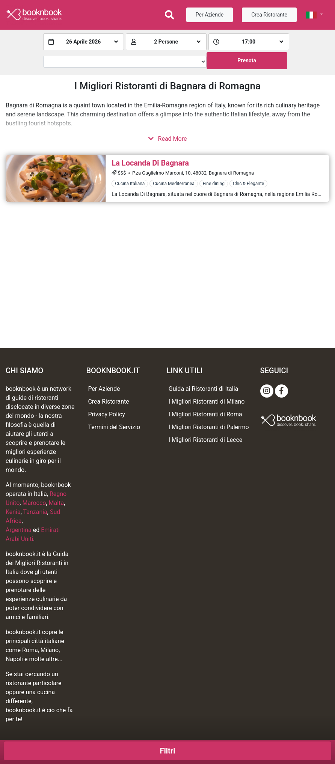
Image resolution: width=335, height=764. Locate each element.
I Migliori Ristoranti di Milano (207, 401)
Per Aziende (209, 15)
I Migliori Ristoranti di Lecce (206, 439)
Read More (167, 138)
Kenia (13, 511)
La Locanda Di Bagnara (150, 162)
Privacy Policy (106, 414)
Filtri (167, 750)
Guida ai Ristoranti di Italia (203, 388)
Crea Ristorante (269, 15)
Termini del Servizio (114, 427)
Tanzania (35, 511)
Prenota (246, 60)
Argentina (19, 529)
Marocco (34, 502)
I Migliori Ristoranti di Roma (205, 414)
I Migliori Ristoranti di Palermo (209, 427)
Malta (56, 502)
